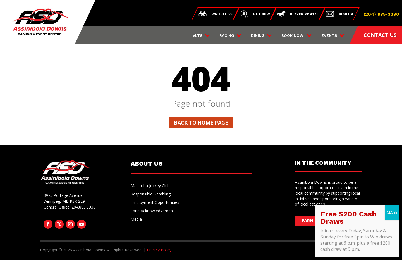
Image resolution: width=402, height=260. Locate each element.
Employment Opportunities (155, 203)
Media (136, 219)
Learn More (313, 221)
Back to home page (201, 122)
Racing (226, 36)
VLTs (198, 36)
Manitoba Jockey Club (150, 186)
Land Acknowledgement (152, 211)
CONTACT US (379, 35)
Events (329, 36)
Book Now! (293, 36)
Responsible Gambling (151, 194)
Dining (258, 36)
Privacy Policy (159, 249)
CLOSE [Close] (392, 212)
